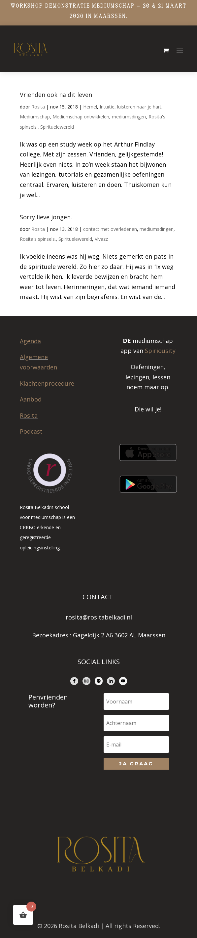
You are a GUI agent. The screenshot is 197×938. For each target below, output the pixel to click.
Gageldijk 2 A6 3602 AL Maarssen (119, 635)
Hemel (90, 107)
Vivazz (101, 239)
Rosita (38, 107)
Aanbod (31, 399)
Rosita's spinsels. (38, 239)
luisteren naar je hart (139, 107)
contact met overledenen (110, 229)
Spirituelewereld (57, 127)
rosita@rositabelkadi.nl (99, 617)
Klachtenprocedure (47, 383)
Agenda (30, 341)
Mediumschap (35, 116)
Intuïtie (107, 107)
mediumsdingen (129, 116)
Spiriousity (160, 351)
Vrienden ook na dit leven (56, 95)
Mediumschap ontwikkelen (80, 116)
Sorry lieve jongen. (46, 217)
